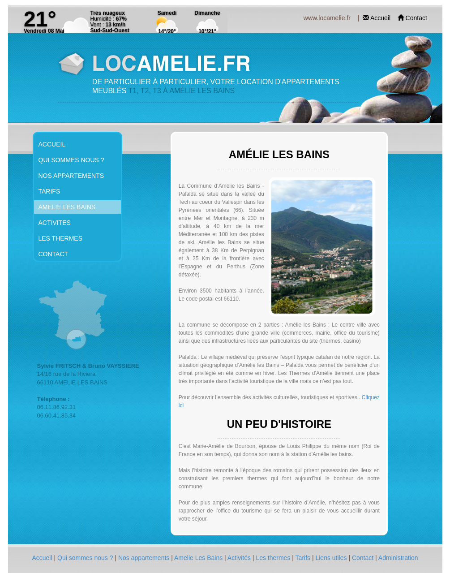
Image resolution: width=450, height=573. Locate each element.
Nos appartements (144, 557)
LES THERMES (61, 238)
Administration (398, 557)
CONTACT (54, 254)
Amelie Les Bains (199, 557)
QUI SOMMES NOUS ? (71, 160)
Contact (416, 18)
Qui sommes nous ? (86, 557)
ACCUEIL (52, 144)
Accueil (381, 18)
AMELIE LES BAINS (67, 207)
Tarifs (304, 557)
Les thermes (274, 557)
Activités (240, 557)
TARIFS (49, 191)
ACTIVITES (55, 222)
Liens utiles (331, 557)
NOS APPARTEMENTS (71, 175)
